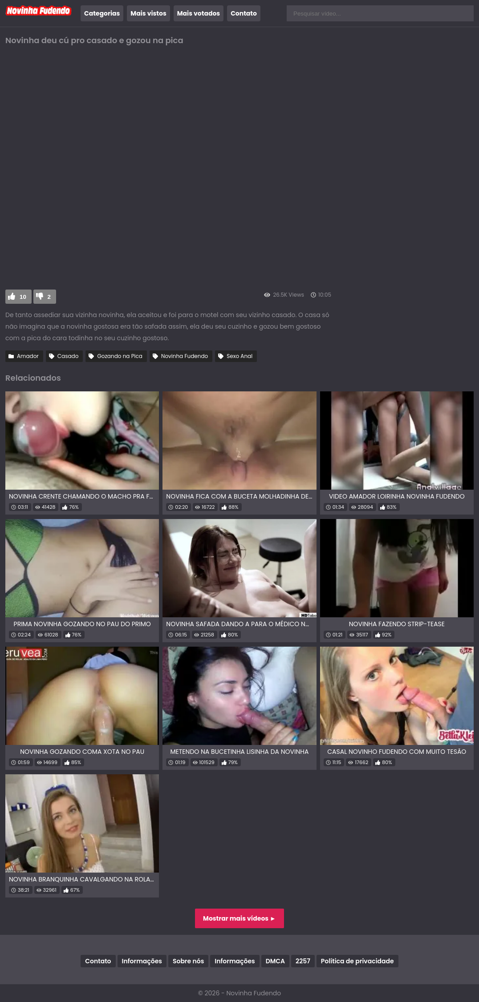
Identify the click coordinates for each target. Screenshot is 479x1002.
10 (23, 297)
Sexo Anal (239, 356)
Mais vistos (148, 13)
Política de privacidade (357, 961)
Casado (68, 356)
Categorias (102, 13)
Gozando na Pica (119, 356)
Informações (142, 961)
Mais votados (198, 13)
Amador (28, 356)
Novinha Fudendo (184, 356)
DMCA (275, 961)
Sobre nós (188, 961)
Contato (244, 13)
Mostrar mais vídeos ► (239, 918)
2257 (303, 961)
